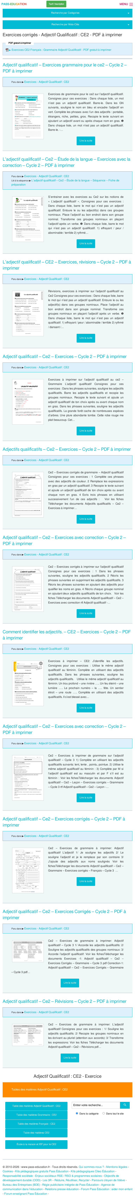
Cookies (8, 1171)
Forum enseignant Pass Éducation (25, 1193)
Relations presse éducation (62, 1189)
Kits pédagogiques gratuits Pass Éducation (42, 1171)
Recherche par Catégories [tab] (65, 13)
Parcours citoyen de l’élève (108, 1180)
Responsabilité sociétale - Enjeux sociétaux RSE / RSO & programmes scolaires (52, 1175)
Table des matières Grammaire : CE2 (36, 1115)
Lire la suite (86, 140)
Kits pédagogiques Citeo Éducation (93, 1171)
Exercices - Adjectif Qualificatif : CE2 (46, 82)
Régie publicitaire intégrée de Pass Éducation (70, 1184)
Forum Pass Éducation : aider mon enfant (106, 1189)
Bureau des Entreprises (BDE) (21, 1184)
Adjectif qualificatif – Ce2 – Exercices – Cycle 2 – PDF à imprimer (65, 356)
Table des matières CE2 (36, 1132)
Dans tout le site (113, 1114)
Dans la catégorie (87, 1114)
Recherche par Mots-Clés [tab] (65, 24)
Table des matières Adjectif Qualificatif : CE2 (36, 1106)
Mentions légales (116, 1167)
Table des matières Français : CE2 (36, 1124)
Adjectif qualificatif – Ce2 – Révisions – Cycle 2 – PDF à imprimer (64, 1001)
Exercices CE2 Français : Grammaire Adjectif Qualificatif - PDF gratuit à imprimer (61, 49)
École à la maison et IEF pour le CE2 (36, 1144)
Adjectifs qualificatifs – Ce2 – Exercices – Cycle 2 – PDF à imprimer (67, 449)
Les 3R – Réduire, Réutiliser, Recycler (66, 1180)
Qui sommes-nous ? (91, 1167)
